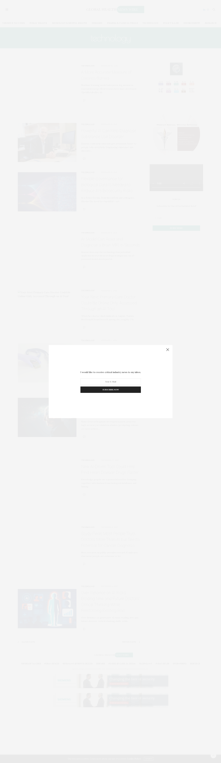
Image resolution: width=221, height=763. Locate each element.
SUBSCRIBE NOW (110, 389)
